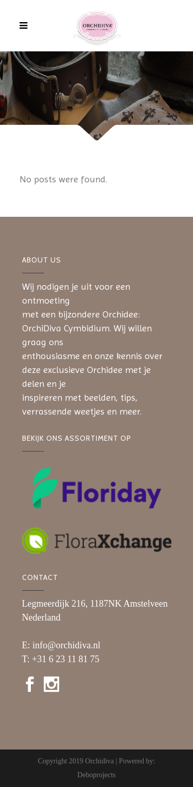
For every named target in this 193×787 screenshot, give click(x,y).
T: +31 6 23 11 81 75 (61, 659)
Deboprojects (96, 775)
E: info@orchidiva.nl (61, 645)
